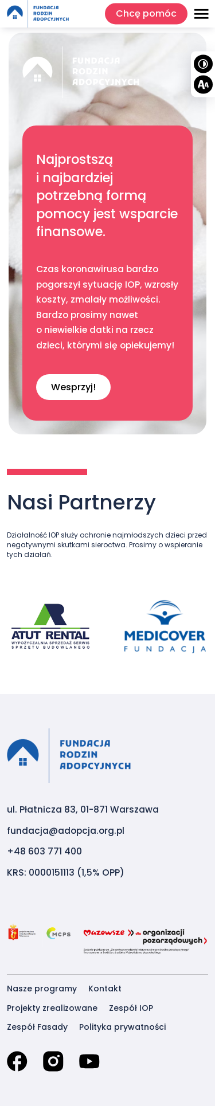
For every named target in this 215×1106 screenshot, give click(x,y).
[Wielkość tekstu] (203, 84)
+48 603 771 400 (44, 851)
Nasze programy (42, 988)
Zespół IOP (131, 1008)
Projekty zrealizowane (52, 1008)
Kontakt (105, 988)
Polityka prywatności (122, 1027)
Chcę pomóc (146, 13)
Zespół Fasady (37, 1027)
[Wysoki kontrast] (203, 63)
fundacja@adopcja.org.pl (65, 831)
